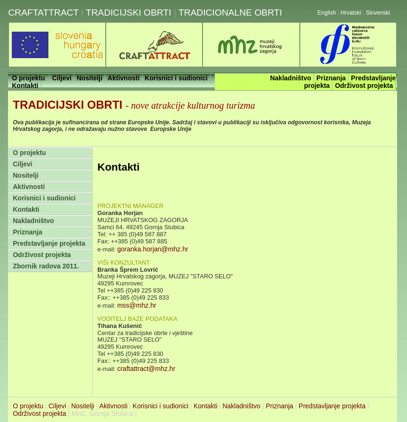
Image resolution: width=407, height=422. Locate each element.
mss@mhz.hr (136, 305)
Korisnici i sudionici (44, 198)
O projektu (29, 152)
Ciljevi (22, 164)
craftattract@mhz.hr (146, 368)
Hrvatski (351, 12)
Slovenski (378, 12)
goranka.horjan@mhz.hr (152, 249)
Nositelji (25, 175)
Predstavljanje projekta (49, 243)
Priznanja (27, 232)
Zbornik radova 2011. (46, 266)
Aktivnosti (29, 186)
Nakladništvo (33, 220)
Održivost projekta (42, 254)
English (326, 12)
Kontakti (26, 209)
